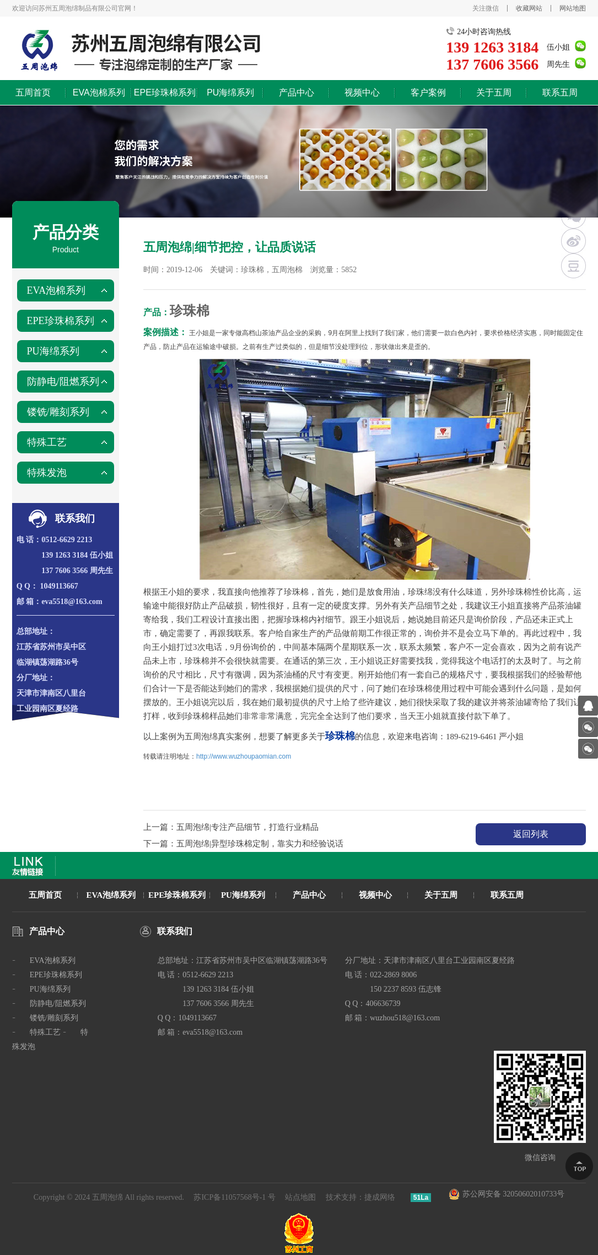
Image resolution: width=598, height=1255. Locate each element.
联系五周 (560, 92)
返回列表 (530, 834)
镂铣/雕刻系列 (58, 411)
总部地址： (36, 631)
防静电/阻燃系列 (63, 381)
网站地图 (572, 8)
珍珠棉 (189, 311)
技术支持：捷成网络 (360, 1197)
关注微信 (485, 8)
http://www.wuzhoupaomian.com (243, 756)
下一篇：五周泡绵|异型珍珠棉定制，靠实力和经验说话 (243, 843)
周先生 (558, 64)
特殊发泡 (47, 472)
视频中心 (362, 92)
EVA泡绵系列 (111, 895)
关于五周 (493, 92)
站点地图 (300, 1197)
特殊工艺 (47, 442)
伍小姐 (558, 47)
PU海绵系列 (230, 92)
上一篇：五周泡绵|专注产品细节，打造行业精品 (231, 827)
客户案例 (428, 92)
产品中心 (296, 92)
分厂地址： (36, 678)
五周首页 (33, 92)
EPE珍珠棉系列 (165, 92)
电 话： (29, 540)
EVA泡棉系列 (99, 92)
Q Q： (27, 586)
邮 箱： (29, 601)
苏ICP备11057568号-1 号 (234, 1197)
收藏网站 (529, 8)
